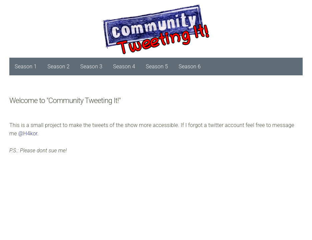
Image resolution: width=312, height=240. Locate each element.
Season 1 (26, 66)
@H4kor (27, 133)
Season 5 (157, 66)
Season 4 (124, 66)
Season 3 (91, 66)
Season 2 (58, 66)
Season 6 (190, 66)
